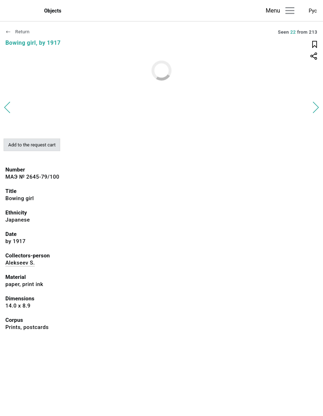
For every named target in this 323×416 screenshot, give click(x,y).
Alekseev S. (20, 263)
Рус (313, 11)
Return (17, 31)
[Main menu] (290, 11)
